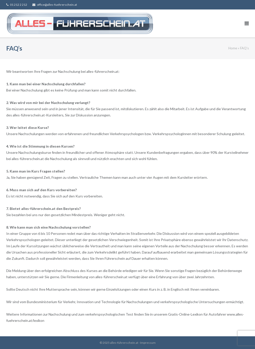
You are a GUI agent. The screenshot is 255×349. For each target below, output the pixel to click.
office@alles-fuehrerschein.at (57, 4)
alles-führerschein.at (124, 343)
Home (232, 48)
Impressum (148, 343)
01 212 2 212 (18, 4)
